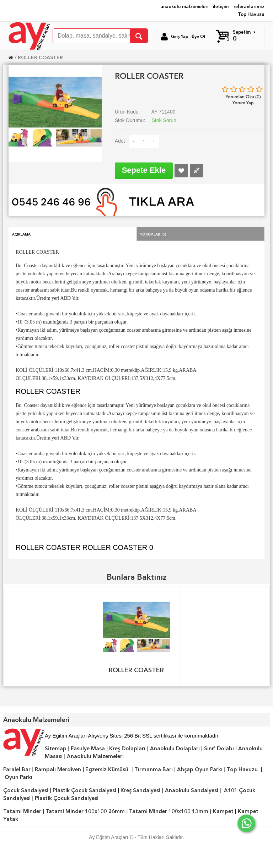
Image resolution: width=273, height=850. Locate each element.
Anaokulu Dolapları (175, 748)
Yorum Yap (243, 102)
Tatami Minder (22, 811)
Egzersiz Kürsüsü (106, 769)
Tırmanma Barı (153, 769)
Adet (120, 141)
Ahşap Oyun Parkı (200, 769)
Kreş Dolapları (127, 748)
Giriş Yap (179, 36)
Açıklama (21, 234)
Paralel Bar (17, 769)
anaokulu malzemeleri (184, 6)
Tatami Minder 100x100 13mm (168, 811)
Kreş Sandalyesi (140, 790)
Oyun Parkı (18, 777)
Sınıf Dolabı (219, 748)
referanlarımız (249, 6)
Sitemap (55, 748)
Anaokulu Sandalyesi (191, 790)
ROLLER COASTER (40, 57)
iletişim (221, 6)
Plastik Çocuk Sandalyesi (84, 790)
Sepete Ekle (144, 170)
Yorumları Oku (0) (243, 96)
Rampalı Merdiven (58, 769)
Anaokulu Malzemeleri (95, 756)
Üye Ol (198, 36)
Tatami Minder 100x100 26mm (85, 811)
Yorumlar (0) (153, 234)
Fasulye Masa (88, 748)
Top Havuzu (251, 14)
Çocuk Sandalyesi (25, 790)
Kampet (223, 811)
